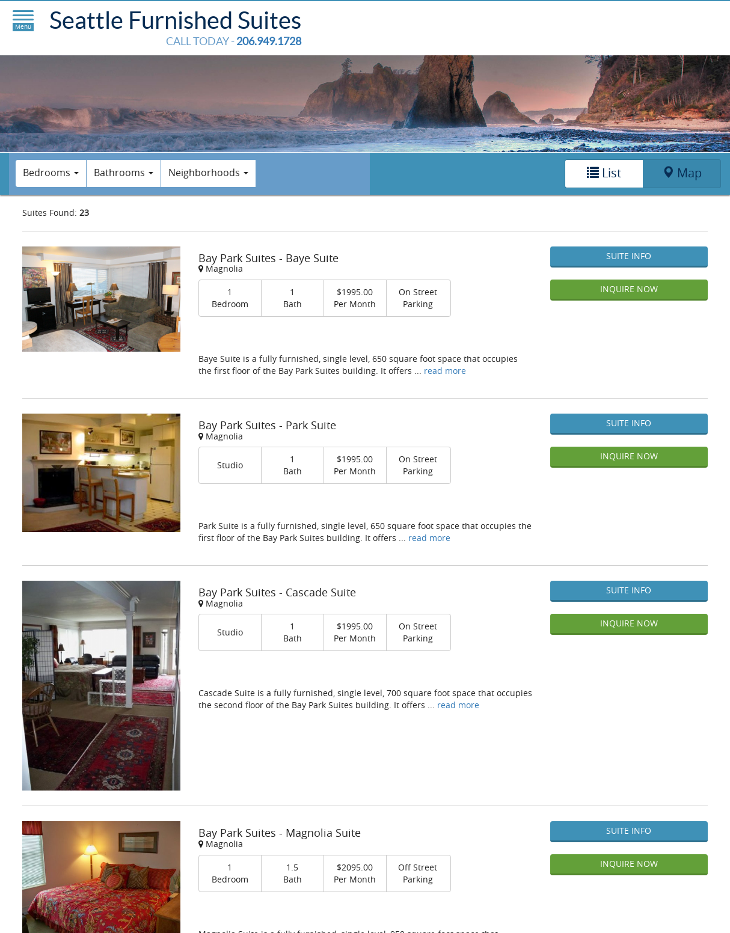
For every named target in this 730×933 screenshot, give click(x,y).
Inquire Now (629, 289)
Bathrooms (123, 172)
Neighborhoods (208, 172)
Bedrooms (51, 172)
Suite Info (628, 256)
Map (682, 173)
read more (445, 370)
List (604, 173)
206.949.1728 (268, 41)
